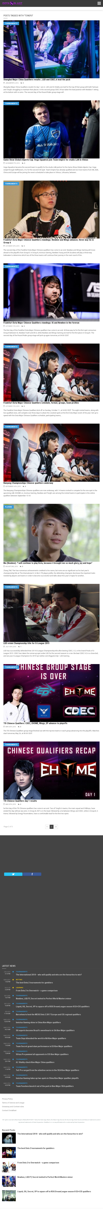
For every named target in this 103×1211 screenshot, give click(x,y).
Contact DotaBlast (9, 1110)
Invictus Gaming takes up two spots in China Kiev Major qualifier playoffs (47, 1078)
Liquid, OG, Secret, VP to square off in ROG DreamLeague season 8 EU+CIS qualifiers (52, 1006)
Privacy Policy (7, 1099)
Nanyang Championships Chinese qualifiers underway (28, 483)
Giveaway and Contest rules (13, 1107)
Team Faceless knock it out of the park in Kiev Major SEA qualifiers (45, 1086)
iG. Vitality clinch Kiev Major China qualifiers (35, 1062)
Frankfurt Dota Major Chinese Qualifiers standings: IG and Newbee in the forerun (41, 322)
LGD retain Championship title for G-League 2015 (26, 643)
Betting (19, 980)
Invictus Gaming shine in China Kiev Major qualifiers (38, 1022)
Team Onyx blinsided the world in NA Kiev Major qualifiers (41, 1038)
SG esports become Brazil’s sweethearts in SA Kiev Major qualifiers (45, 1030)
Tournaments (11, 23)
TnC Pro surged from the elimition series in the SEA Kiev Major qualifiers (47, 1070)
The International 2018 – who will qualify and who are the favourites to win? (49, 974)
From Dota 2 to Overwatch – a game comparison (37, 990)
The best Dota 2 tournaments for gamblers (34, 982)
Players (8, 507)
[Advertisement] (51, 854)
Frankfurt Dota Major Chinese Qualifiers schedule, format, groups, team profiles (41, 403)
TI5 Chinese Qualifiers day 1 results (20, 801)
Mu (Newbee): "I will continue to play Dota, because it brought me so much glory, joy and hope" (47, 563)
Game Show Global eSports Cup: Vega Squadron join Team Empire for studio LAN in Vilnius (45, 159)
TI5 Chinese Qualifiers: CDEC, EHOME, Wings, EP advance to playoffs (35, 723)
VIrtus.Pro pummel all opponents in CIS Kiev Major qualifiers (42, 1054)
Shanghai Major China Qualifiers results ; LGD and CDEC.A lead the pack (36, 79)
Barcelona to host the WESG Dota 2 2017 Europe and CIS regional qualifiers (48, 1014)
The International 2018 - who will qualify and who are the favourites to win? (50, 1134)
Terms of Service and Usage (13, 1103)
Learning (19, 988)
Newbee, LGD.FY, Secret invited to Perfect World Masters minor (43, 998)
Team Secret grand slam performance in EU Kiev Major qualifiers (44, 1046)
